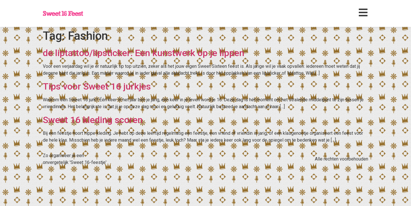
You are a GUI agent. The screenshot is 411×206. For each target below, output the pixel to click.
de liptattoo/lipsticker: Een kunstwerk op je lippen (143, 52)
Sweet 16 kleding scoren (93, 119)
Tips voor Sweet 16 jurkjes (97, 86)
